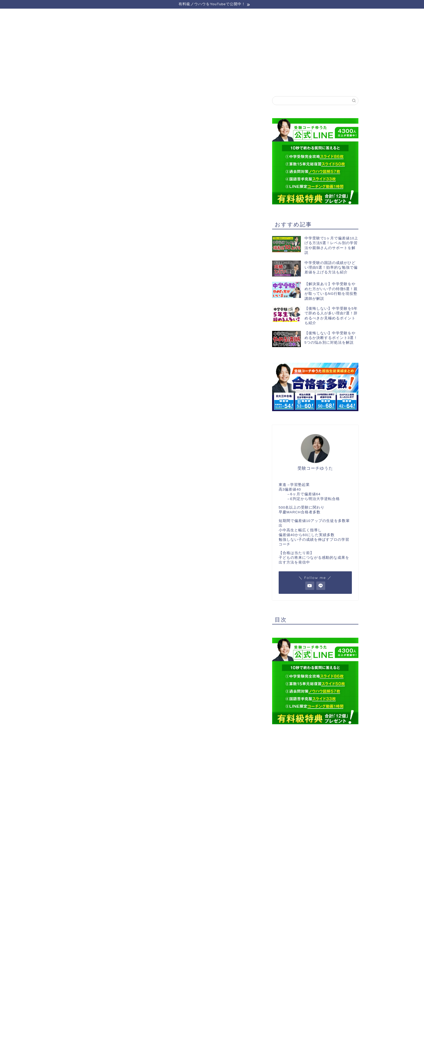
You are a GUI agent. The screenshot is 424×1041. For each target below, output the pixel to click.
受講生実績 (212, 83)
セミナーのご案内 (93, 83)
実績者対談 (272, 83)
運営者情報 (152, 83)
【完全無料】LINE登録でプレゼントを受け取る (218, 145)
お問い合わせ (331, 83)
